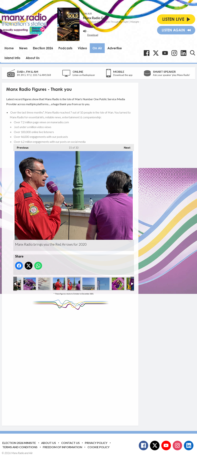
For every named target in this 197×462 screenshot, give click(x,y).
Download (92, 35)
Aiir (31, 453)
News (23, 48)
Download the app (123, 75)
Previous (21, 146)
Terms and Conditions (19, 447)
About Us (33, 58)
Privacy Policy (96, 442)
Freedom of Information (62, 447)
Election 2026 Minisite (19, 442)
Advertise (114, 48)
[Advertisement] (72, 365)
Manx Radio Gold (95, 18)
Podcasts (65, 48)
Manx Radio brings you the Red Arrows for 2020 (44, 284)
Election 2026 (43, 48)
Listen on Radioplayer (84, 75)
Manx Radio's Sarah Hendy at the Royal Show (29, 284)
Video (82, 48)
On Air (97, 48)
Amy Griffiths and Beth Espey (118, 284)
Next (125, 146)
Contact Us (70, 442)
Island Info (12, 58)
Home (9, 48)
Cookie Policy (98, 447)
